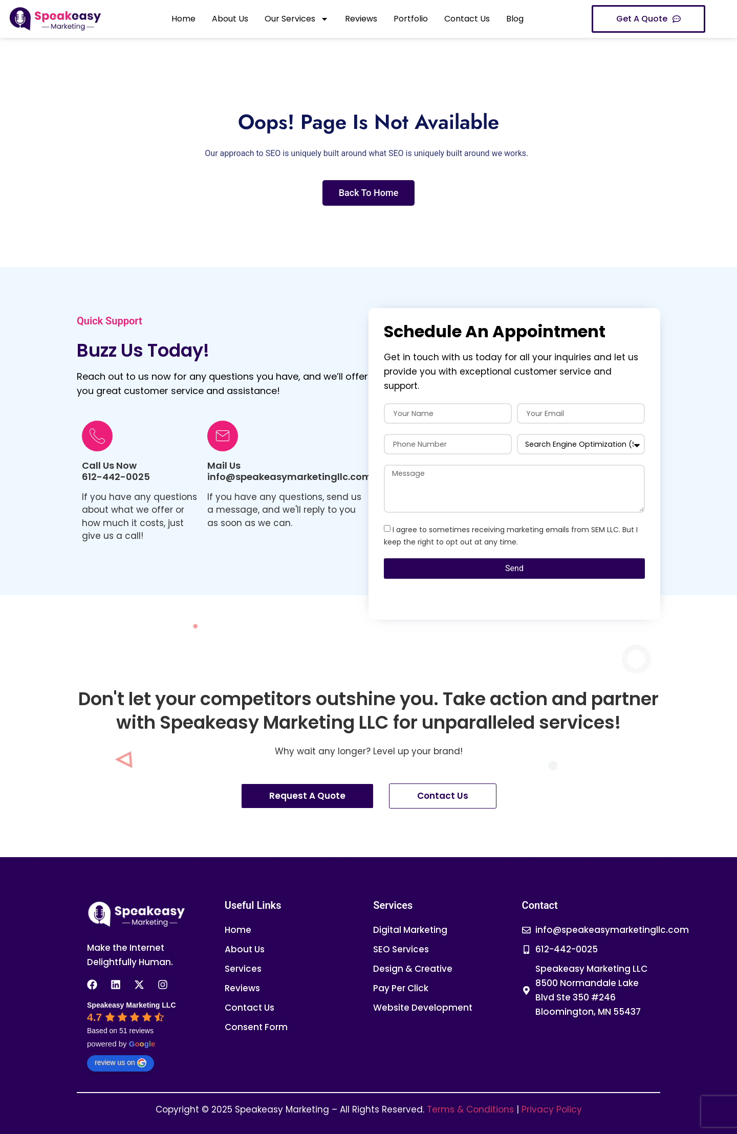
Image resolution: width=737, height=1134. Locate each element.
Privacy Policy (552, 1109)
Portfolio (411, 19)
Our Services (297, 19)
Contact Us (467, 19)
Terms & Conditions (470, 1109)
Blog (515, 19)
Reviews (361, 19)
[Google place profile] (131, 1005)
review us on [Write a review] (120, 1062)
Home (183, 19)
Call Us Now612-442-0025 (116, 471)
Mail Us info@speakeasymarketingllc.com (289, 471)
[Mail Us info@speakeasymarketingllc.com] (222, 436)
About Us (230, 19)
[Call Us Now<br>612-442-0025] (97, 436)
